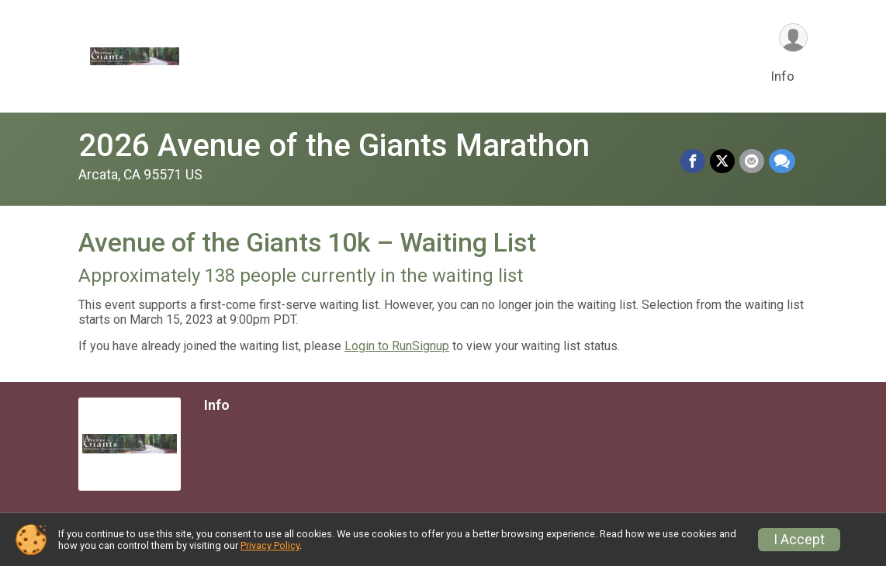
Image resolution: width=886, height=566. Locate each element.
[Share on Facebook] (692, 161)
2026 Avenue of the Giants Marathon (334, 145)
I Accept (799, 539)
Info (782, 76)
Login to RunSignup (396, 346)
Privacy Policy (270, 545)
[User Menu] (793, 37)
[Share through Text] (782, 161)
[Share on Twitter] (722, 161)
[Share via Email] (751, 161)
